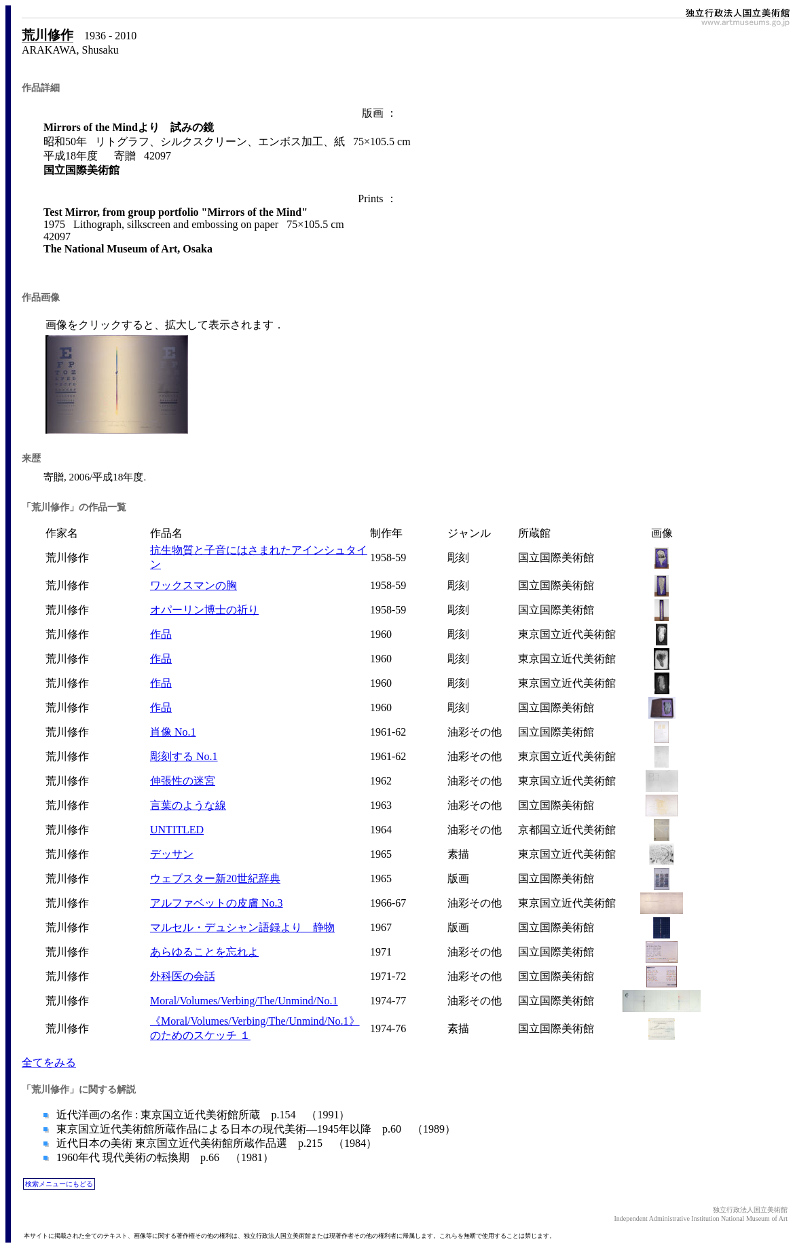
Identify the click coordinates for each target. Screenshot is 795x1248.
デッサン (171, 854)
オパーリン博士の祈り (204, 610)
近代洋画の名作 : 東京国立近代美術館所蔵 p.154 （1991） (202, 1114)
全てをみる (49, 1062)
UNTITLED (177, 829)
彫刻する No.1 (184, 756)
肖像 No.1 (173, 732)
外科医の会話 (182, 976)
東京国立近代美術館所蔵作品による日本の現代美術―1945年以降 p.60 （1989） (255, 1129)
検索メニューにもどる (59, 1184)
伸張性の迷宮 (182, 781)
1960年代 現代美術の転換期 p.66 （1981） (164, 1157)
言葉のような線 (188, 805)
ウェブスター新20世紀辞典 (215, 878)
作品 (161, 634)
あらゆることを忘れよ (204, 952)
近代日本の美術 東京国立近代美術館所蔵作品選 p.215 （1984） (215, 1143)
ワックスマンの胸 (193, 585)
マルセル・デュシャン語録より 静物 (242, 927)
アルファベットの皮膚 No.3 (216, 903)
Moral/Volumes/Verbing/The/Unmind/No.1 (244, 1000)
